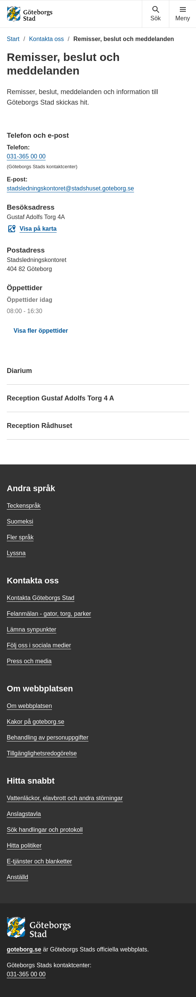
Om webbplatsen (29, 706)
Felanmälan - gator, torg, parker (49, 613)
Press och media (29, 661)
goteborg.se (24, 949)
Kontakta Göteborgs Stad (40, 598)
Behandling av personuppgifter (47, 737)
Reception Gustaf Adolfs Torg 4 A (98, 401)
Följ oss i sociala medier (39, 645)
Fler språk (20, 537)
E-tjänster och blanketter (39, 861)
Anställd (17, 877)
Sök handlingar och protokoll (45, 830)
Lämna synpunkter (31, 629)
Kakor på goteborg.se (35, 721)
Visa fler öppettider (41, 330)
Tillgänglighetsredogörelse (42, 753)
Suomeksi (20, 521)
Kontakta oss (46, 39)
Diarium (98, 374)
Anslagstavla (24, 814)
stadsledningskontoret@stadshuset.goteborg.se (70, 188)
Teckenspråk (24, 505)
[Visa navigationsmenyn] (182, 13)
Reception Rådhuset (98, 429)
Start (13, 39)
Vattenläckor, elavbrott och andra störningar (65, 798)
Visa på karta (31, 228)
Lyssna (16, 553)
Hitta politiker (24, 845)
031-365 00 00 (26, 156)
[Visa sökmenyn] (155, 13)
